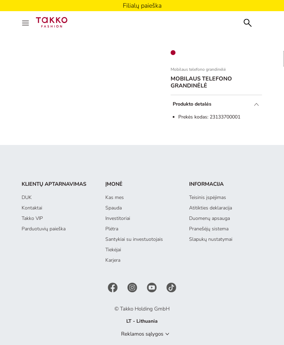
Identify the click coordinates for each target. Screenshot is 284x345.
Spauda (113, 208)
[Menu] (26, 22)
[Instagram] (133, 287)
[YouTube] (152, 287)
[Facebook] (113, 287)
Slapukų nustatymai (210, 239)
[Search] (247, 22)
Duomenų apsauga (209, 218)
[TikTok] (171, 287)
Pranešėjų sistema (209, 228)
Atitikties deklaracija (210, 208)
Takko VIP (32, 218)
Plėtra (111, 228)
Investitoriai (117, 218)
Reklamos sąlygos (142, 333)
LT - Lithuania (142, 321)
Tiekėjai (113, 249)
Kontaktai (32, 208)
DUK (27, 197)
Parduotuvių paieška (44, 228)
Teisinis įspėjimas (207, 197)
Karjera (112, 260)
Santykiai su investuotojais (134, 239)
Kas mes (114, 197)
